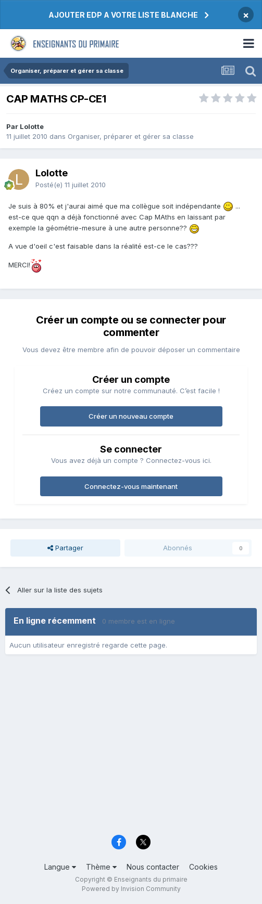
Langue (60, 866)
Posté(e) (70, 184)
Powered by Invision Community (131, 889)
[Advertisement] (131, 748)
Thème (101, 866)
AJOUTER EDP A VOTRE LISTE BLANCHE (123, 14)
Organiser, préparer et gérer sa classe (131, 136)
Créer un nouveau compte (131, 416)
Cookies (203, 866)
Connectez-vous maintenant (131, 486)
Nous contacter (153, 866)
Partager (65, 548)
